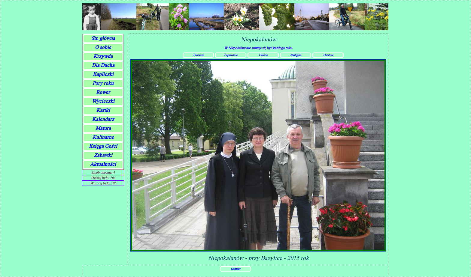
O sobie (103, 47)
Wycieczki (103, 101)
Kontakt (235, 268)
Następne (295, 55)
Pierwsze (198, 55)
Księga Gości (103, 146)
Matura (103, 128)
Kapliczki (103, 74)
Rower (103, 92)
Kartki (103, 110)
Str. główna (103, 38)
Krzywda (103, 56)
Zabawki (103, 155)
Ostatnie (328, 55)
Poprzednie (230, 55)
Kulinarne (103, 137)
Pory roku (103, 83)
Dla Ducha (103, 65)
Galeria (263, 55)
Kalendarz (103, 119)
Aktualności (103, 164)
